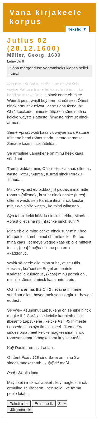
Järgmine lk (20, 409)
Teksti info (19, 403)
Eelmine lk (44, 403)
